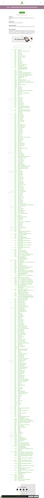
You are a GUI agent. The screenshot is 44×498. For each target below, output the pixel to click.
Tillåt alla (36, 496)
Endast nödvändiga (31, 496)
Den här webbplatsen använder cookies (9, 496)
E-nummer (18, 14)
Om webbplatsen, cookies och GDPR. (22, 494)
